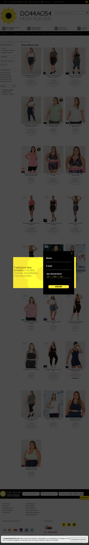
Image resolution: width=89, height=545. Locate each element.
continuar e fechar (78, 539)
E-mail (49, 266)
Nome (49, 258)
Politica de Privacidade (51, 540)
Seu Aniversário (54, 274)
